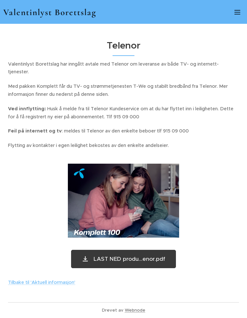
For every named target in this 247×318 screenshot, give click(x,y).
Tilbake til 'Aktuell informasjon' (41, 282)
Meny (237, 12)
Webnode (135, 310)
